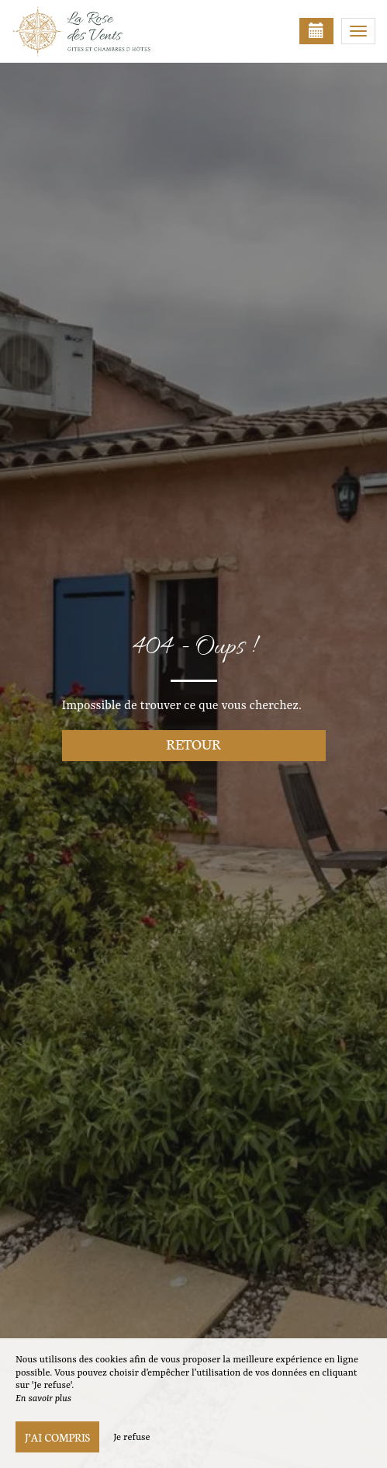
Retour (193, 743)
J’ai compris (57, 1437)
